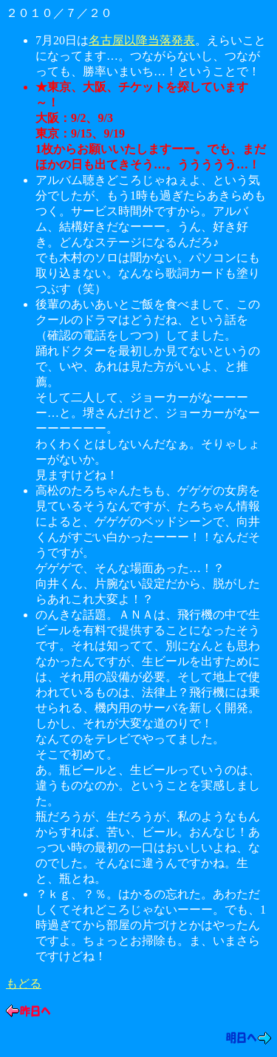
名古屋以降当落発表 (142, 40)
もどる (23, 983)
